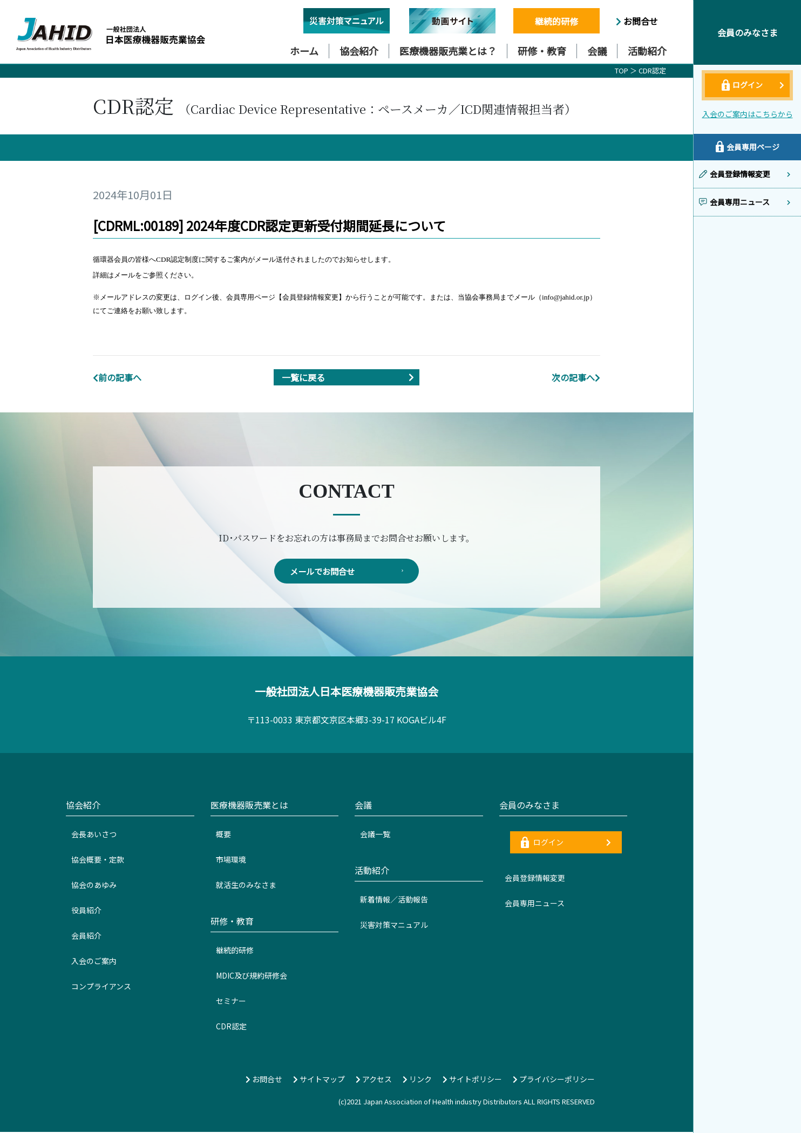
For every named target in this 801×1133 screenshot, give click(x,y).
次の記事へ (576, 377)
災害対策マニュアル (394, 925)
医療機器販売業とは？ (448, 51)
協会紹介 (359, 51)
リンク (417, 1080)
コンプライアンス (101, 987)
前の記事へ (117, 377)
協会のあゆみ (94, 885)
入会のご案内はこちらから (747, 113)
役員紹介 (86, 911)
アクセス (374, 1080)
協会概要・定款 (97, 860)
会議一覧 (375, 835)
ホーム (304, 51)
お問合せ (637, 21)
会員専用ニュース (535, 904)
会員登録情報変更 (535, 878)
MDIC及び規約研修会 (251, 976)
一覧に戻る (350, 377)
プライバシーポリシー (554, 1080)
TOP (621, 70)
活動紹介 (647, 51)
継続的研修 (556, 21)
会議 (597, 51)
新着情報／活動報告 (394, 900)
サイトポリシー (472, 1080)
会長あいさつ (94, 835)
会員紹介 (86, 936)
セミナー (231, 1001)
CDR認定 (652, 70)
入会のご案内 (94, 961)
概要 (223, 835)
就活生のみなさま (246, 885)
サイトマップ (319, 1080)
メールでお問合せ (346, 571)
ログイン (566, 843)
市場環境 (231, 860)
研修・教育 (542, 51)
